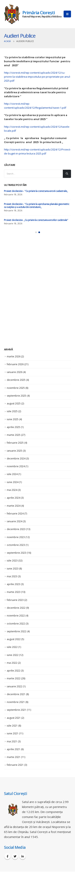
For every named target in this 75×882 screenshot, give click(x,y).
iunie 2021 (12, 733)
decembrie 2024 (16, 458)
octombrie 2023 (16, 545)
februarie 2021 (15, 765)
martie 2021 (13, 757)
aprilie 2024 (13, 497)
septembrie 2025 (16, 395)
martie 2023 (13, 592)
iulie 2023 (12, 560)
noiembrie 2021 (16, 702)
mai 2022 (12, 663)
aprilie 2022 (13, 670)
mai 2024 (12, 490)
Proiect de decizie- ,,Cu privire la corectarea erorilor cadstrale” (36, 220)
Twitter (15, 856)
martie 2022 (13, 678)
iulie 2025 (12, 411)
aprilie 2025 (13, 427)
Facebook (7, 856)
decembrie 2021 (16, 694)
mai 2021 (12, 741)
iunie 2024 (12, 482)
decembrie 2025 (16, 380)
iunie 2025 (12, 419)
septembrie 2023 (16, 552)
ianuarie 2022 (14, 686)
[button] (36, 232)
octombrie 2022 (16, 623)
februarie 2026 (15, 364)
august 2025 (14, 403)
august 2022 (14, 639)
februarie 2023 (15, 600)
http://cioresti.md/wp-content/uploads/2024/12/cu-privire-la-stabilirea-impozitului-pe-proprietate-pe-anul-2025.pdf (37, 76)
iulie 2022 (12, 647)
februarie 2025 (15, 442)
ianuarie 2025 (14, 450)
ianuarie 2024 (14, 521)
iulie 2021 (12, 725)
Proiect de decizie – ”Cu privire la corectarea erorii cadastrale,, (36, 191)
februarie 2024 (15, 513)
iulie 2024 (12, 474)
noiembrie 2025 (16, 388)
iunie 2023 (12, 568)
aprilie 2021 (13, 749)
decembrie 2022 (16, 607)
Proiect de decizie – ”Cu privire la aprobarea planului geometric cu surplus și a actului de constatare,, (36, 205)
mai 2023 (12, 576)
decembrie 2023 (16, 529)
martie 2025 (13, 435)
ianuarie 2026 (14, 372)
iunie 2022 (12, 655)
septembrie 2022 (16, 631)
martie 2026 (13, 356)
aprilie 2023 (13, 584)
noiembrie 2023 (16, 537)
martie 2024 (13, 505)
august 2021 (14, 718)
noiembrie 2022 (16, 615)
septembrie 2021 (16, 710)
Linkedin (23, 856)
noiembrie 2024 (16, 466)
